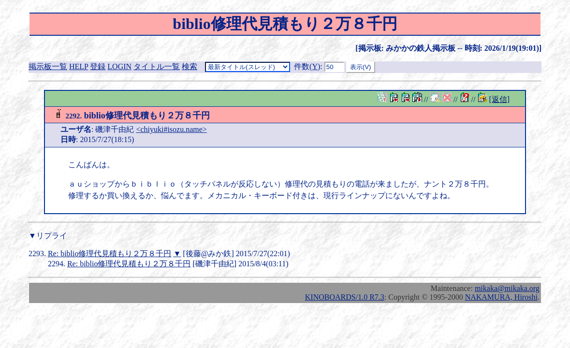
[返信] (499, 99)
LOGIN (119, 66)
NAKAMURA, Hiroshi (501, 297)
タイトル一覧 (156, 66)
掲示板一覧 (48, 66)
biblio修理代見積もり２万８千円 (132, 115)
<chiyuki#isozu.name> (171, 129)
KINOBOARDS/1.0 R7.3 (344, 297)
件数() (307, 66)
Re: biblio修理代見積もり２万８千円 (110, 253)
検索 (189, 66)
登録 (97, 66)
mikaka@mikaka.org (507, 288)
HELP (78, 66)
